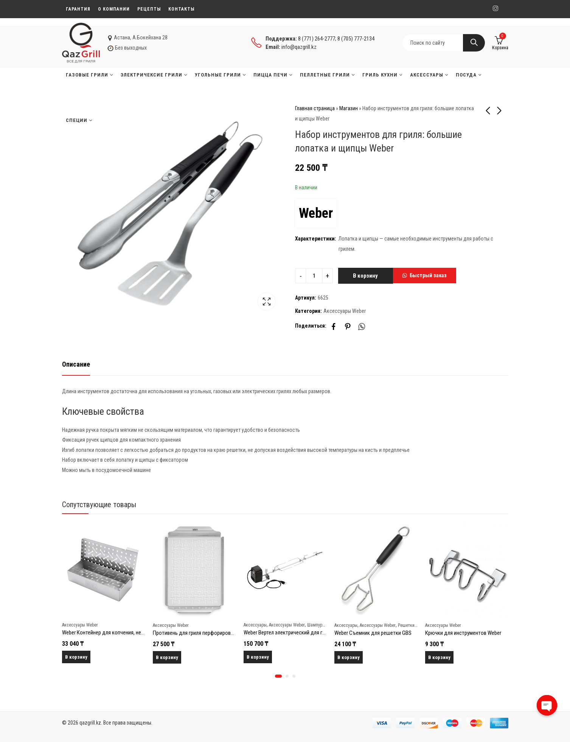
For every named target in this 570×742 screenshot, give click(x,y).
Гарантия (78, 9)
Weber (316, 213)
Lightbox (266, 301)
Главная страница (315, 108)
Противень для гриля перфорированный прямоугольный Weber (225, 633)
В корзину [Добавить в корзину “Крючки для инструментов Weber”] (439, 657)
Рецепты (149, 9)
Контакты (181, 9)
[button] (424, 276)
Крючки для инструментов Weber (463, 633)
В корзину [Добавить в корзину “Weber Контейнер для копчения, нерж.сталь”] (76, 657)
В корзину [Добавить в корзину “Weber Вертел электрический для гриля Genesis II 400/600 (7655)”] (258, 657)
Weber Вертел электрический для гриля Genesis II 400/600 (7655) (317, 632)
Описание (76, 364)
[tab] (76, 364)
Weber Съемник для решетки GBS (373, 633)
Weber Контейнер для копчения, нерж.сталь (112, 632)
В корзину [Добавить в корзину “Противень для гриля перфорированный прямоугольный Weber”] (167, 657)
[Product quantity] (314, 275)
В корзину (365, 275)
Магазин (348, 108)
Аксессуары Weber (344, 311)
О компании (114, 9)
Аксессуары (255, 624)
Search (474, 43)
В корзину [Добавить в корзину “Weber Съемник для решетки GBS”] (348, 657)
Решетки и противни (417, 625)
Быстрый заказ (428, 275)
